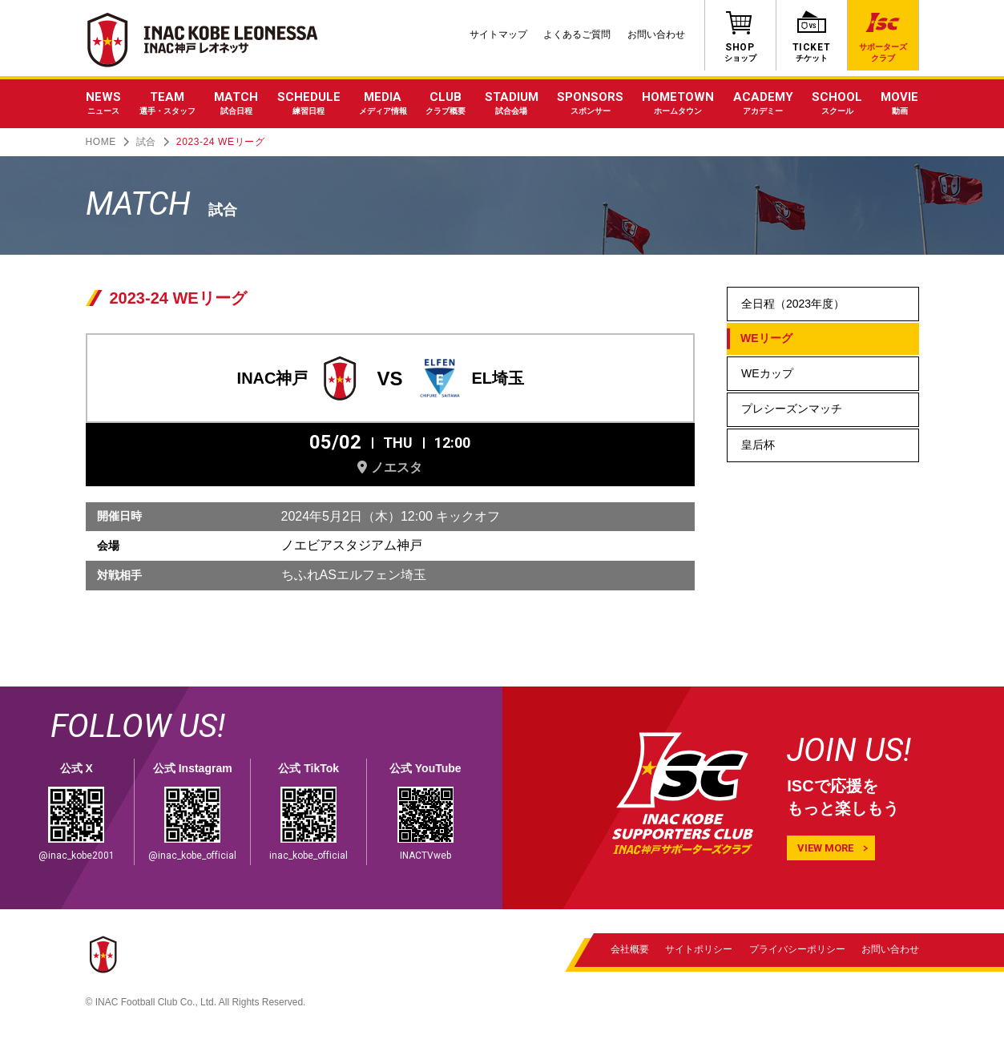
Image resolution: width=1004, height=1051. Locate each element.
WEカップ (767, 373)
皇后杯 (758, 444)
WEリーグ (766, 338)
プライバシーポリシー (797, 949)
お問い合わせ (656, 34)
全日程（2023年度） (793, 303)
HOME (101, 141)
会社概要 (630, 949)
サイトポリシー (699, 949)
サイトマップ (498, 34)
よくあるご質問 (577, 34)
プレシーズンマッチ (791, 408)
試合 (146, 141)
